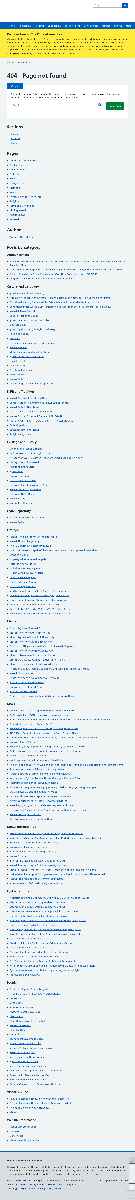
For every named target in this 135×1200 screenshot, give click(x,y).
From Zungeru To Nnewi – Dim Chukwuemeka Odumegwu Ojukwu (48, 920)
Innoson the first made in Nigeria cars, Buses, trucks (38, 860)
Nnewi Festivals (18, 347)
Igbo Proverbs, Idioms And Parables (29, 320)
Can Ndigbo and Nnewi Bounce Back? (31, 724)
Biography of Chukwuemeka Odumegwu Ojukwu (38, 906)
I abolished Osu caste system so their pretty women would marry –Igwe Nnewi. (53, 737)
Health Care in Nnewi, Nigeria (26, 572)
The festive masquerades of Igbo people (32, 343)
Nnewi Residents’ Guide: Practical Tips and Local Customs (41, 613)
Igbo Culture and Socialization (27, 356)
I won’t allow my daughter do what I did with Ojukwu (40, 773)
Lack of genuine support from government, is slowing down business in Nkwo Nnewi (57, 874)
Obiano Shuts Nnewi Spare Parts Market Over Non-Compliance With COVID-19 (54, 274)
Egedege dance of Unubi (24, 315)
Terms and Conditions (22, 205)
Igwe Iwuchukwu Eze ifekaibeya (28, 1066)
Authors (15, 138)
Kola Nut (15, 338)
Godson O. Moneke (20, 1025)
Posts (14, 143)
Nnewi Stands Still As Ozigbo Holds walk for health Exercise (43, 710)
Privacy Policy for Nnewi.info (25, 196)
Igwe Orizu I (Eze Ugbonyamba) (27, 1057)
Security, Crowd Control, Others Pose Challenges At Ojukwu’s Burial (47, 934)
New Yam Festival (19, 374)
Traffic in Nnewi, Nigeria (23, 563)
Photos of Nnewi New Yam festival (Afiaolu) (34, 677)
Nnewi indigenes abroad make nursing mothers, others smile (44, 728)
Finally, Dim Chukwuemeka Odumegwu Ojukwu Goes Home (44, 911)
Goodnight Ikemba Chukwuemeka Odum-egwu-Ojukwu (41, 943)
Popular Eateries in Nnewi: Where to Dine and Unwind (40, 1103)
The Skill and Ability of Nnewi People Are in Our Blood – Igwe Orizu (48, 809)
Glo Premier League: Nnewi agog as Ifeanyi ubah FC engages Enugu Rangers (53, 787)
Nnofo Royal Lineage (21, 503)
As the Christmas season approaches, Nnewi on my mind (41, 796)
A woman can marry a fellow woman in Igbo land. (38, 769)
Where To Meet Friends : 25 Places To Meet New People (41, 609)
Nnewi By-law (17, 522)
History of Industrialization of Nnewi (30, 485)
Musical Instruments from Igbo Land (30, 352)
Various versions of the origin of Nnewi (31, 453)
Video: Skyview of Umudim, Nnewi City (32, 650)
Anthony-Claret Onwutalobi (25, 1011)
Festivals (118, 25)
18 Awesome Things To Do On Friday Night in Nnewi (39, 595)
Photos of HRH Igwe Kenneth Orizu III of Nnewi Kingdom (42, 646)
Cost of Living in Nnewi (23, 586)
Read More (67, 53)
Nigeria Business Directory (33, 1188)
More (130, 25)
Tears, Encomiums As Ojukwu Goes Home (33, 925)
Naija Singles (55, 1188)
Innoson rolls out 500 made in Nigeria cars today (37, 883)
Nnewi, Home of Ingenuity (24, 541)
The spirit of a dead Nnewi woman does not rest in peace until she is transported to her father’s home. (67, 764)
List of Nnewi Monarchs (23, 480)
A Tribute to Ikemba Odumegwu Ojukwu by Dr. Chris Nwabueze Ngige (49, 897)
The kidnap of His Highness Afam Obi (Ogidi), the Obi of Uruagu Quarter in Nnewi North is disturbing (66, 269)
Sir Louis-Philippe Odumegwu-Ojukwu (31, 1048)
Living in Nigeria (19, 554)
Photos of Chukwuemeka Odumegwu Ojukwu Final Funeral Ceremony (49, 668)
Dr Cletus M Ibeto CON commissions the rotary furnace (40, 715)
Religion (14, 201)
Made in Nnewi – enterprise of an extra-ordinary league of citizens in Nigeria (53, 869)
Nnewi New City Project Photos (27, 687)
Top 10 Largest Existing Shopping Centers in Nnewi (38, 600)
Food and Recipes (19, 333)
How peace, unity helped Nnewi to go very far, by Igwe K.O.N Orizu (48, 746)
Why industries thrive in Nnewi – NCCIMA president (38, 800)
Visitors (14, 1112)
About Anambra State (22, 466)
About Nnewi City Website (24, 1140)
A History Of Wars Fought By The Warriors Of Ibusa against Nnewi (46, 457)
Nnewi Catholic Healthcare (24, 407)
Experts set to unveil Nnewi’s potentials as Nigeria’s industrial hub (46, 833)
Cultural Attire (18, 365)
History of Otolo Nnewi (22, 494)
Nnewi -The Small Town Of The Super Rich (33, 536)
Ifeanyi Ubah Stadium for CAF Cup (29, 755)
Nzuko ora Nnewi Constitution (27, 517)
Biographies (72, 1184)
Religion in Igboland (21, 434)
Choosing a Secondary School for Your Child (34, 604)
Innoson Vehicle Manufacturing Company (33, 851)
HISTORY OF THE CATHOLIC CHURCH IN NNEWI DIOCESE (41, 420)
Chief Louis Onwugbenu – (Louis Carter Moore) (36, 1070)
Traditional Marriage (21, 370)
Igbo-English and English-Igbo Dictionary (32, 329)
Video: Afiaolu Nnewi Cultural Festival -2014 (34, 655)
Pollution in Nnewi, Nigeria (25, 568)
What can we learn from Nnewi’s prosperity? (34, 842)
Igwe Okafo (16, 1002)
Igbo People (16, 471)
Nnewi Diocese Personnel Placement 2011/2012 (36, 416)
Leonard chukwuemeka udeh (26, 1038)
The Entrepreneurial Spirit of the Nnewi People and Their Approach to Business (54, 550)
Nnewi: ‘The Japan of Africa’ (25, 814)
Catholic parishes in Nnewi (24, 425)
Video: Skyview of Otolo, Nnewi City (30, 632)
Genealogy (12, 1188)
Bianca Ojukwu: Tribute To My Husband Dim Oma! (38, 902)
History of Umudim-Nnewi (24, 462)
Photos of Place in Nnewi (23, 691)
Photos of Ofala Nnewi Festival (27, 682)
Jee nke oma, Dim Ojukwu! (25, 974)
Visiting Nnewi (54, 25)
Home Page (115, 106)
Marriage (106, 25)
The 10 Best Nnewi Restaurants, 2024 (30, 545)
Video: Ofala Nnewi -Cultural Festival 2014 (33, 664)
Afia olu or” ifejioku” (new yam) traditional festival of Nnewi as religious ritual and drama (60, 297)
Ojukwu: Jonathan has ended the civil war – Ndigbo (39, 952)
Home (12, 25)
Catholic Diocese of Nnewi (24, 429)
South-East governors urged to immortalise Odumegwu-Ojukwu (45, 929)
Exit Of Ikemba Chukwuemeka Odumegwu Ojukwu (39, 916)
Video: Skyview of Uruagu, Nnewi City (31, 641)
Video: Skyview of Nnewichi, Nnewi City (32, 637)
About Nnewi (25, 25)
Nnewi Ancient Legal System (25, 489)
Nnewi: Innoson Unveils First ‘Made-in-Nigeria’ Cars (38, 865)
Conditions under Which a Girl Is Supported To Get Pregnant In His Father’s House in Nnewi (61, 306)
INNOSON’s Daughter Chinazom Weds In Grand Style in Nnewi (44, 733)
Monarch (39, 25)
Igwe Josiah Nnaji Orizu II (24, 1061)
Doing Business (91, 25)
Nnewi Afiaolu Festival (22, 311)
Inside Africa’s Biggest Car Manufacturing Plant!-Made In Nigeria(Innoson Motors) (55, 838)
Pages (14, 134)
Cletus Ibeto (16, 1016)
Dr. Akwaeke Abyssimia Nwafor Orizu (31, 1075)
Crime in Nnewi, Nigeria (23, 577)
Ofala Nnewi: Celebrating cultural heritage (33, 791)
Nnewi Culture (18, 379)
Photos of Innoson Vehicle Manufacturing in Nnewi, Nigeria (43, 696)
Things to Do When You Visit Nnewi (30, 1107)
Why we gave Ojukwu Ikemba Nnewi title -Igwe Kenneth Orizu (45, 778)
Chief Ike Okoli (18, 1030)
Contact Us (16, 165)
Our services (16, 1135)
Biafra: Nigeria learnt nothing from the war (34, 956)
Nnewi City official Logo (23, 1126)
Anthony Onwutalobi (22, 237)
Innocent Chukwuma (21, 1007)
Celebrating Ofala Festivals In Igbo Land (32, 383)
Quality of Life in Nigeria (23, 582)
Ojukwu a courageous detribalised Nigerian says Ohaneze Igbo (45, 970)
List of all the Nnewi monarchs (26, 448)
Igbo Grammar (18, 324)
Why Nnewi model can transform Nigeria (32, 819)
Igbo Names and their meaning (27, 293)
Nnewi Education (19, 476)
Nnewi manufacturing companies (28, 847)
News (13, 192)
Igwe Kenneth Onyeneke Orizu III (28, 1079)
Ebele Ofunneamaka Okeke (25, 1043)
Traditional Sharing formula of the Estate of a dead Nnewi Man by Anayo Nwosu (55, 302)
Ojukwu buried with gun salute (27, 947)
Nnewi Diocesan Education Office (28, 398)
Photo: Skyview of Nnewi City (26, 628)
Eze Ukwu (15, 998)
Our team (15, 1131)
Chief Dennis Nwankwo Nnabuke (28, 1021)
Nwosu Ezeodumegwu (22, 1052)
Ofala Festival (17, 361)
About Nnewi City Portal (23, 160)
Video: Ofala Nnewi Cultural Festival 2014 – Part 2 (37, 659)
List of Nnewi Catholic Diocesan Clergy (31, 411)
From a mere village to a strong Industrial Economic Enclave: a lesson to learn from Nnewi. (60, 719)
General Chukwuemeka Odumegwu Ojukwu (35, 1084)
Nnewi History (17, 498)
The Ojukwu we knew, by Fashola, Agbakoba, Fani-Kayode (43, 961)
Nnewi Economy (19, 856)
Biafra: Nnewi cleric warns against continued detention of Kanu (45, 751)
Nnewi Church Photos (22, 673)
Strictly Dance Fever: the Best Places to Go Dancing (38, 591)
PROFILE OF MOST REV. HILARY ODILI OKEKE (35, 993)
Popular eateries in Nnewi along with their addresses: (39, 1098)
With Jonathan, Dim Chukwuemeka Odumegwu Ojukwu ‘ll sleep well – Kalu (52, 965)
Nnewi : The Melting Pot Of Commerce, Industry (36, 878)
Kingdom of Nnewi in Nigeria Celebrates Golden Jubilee (41, 278)
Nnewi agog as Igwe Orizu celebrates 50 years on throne (41, 805)
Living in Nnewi (72, 25)
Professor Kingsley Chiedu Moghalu (29, 989)
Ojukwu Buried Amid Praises (25, 938)
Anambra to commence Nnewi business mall (34, 782)
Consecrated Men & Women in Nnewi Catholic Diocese (40, 402)
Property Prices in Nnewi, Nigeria (28, 559)
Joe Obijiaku (17, 1034)
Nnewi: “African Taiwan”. (24, 742)
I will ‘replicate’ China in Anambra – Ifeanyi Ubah (37, 760)
